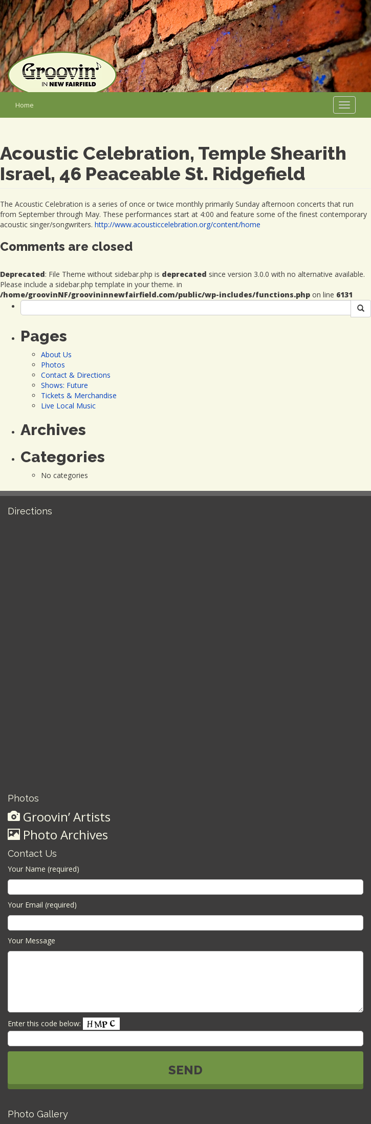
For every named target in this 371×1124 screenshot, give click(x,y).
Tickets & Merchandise (79, 395)
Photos (53, 365)
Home (24, 105)
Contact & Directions (76, 375)
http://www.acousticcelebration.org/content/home (177, 224)
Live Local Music (68, 405)
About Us (56, 354)
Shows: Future (64, 385)
